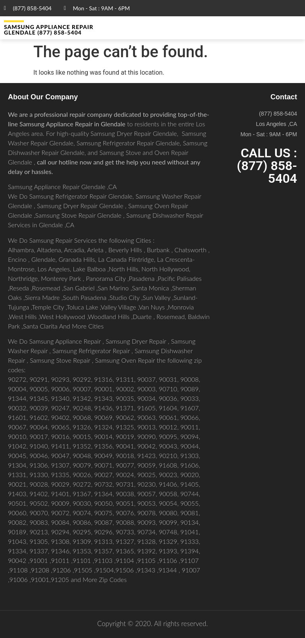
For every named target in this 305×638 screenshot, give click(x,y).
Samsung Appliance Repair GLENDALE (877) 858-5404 (48, 29)
